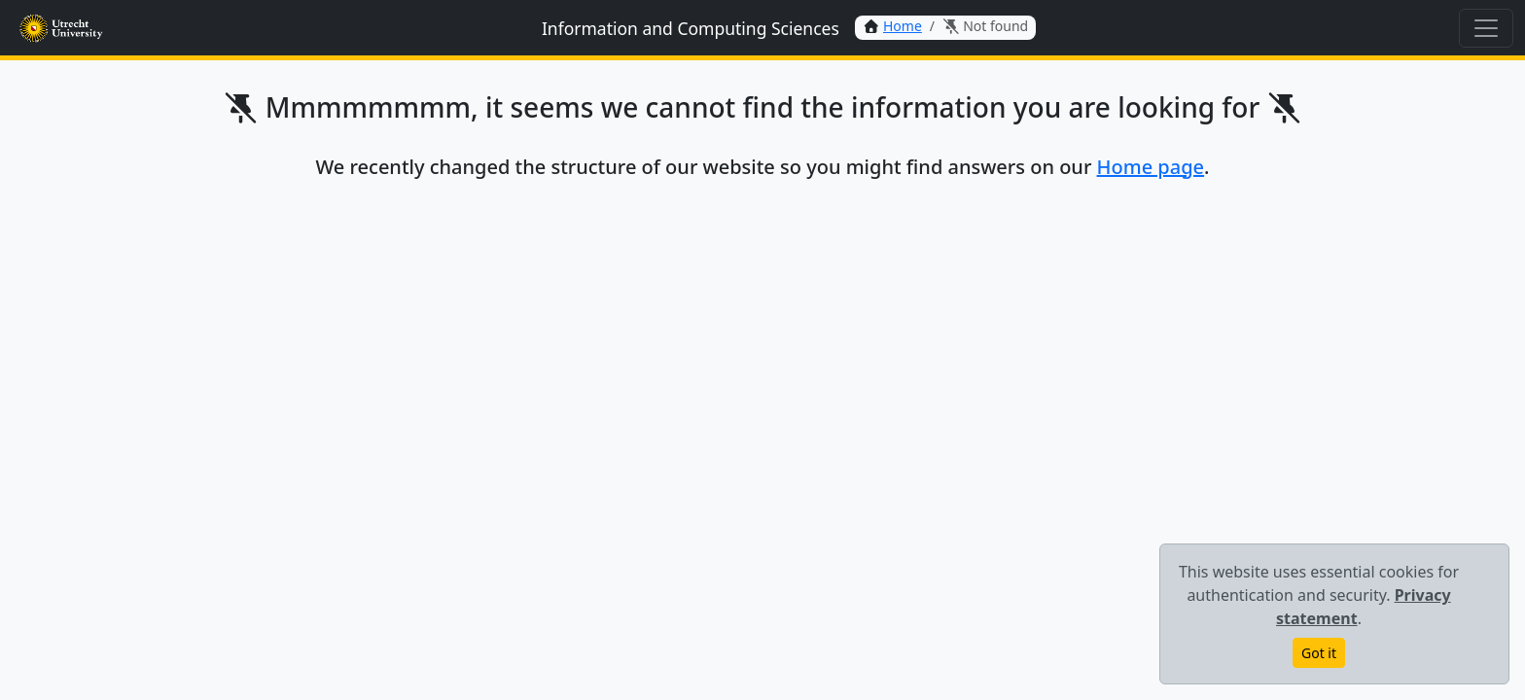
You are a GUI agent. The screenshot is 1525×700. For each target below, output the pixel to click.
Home (902, 26)
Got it (1318, 653)
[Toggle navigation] (1486, 28)
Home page (1151, 167)
